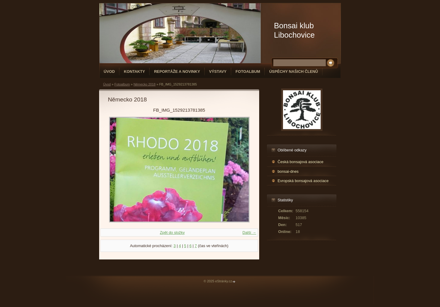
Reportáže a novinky (177, 71)
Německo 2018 (145, 84)
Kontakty (134, 71)
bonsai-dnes (288, 171)
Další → (249, 232)
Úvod (109, 71)
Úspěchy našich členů (293, 71)
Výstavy (218, 71)
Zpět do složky (172, 232)
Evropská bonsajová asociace (303, 180)
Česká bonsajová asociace (300, 162)
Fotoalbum (248, 71)
